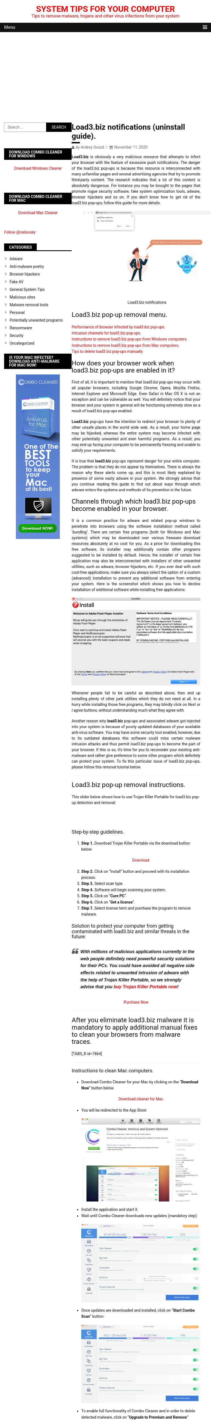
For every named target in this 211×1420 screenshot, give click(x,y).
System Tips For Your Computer (105, 9)
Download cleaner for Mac (141, 1099)
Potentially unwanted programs (36, 320)
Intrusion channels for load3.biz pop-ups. (106, 333)
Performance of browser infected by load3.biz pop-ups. (118, 327)
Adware (16, 259)
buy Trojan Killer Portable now (145, 986)
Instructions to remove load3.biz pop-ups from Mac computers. (125, 345)
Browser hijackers (25, 274)
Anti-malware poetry (27, 266)
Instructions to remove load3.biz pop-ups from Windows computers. (129, 339)
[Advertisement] (105, 73)
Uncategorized (22, 343)
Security (16, 335)
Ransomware (21, 328)
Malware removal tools (29, 305)
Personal (17, 312)
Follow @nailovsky (20, 232)
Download (140, 860)
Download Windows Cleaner (38, 168)
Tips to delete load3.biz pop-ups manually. (107, 351)
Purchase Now (135, 1002)
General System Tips (27, 289)
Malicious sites (22, 297)
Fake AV (16, 282)
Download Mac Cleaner (38, 213)
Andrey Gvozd (92, 147)
